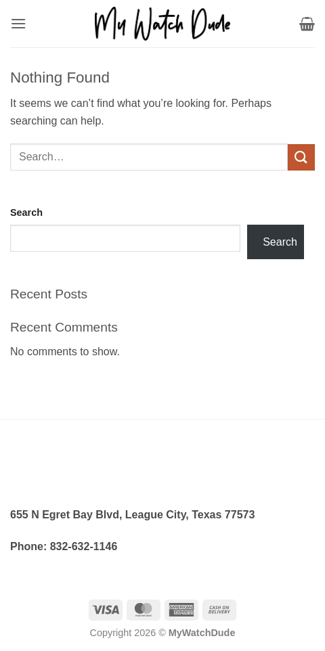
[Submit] (301, 157)
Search (26, 212)
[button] (18, 23)
